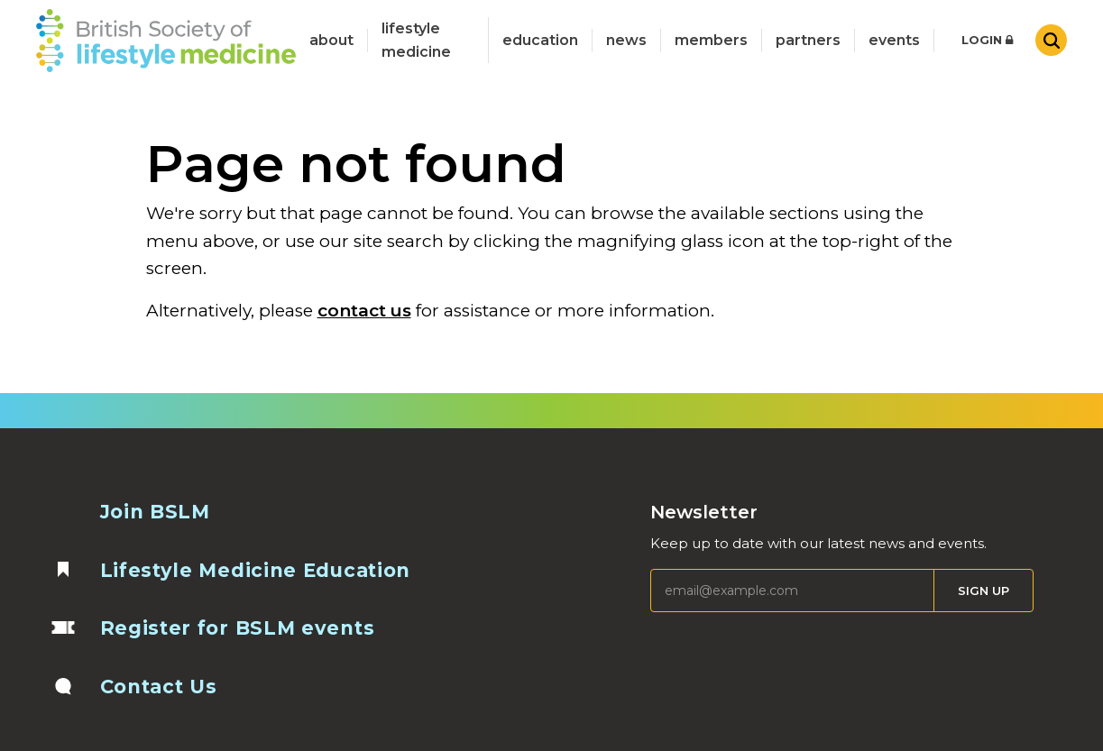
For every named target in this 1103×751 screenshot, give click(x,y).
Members (711, 40)
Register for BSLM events (237, 628)
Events (894, 40)
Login (987, 39)
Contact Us (158, 686)
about (331, 40)
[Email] (792, 590)
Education (540, 40)
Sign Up (983, 590)
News (626, 40)
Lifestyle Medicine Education (255, 570)
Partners (808, 40)
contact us (364, 310)
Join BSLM (155, 511)
